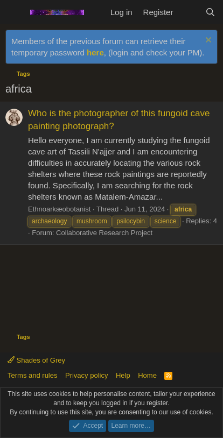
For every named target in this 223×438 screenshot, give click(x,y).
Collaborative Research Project (104, 233)
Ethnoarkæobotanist (59, 209)
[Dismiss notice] (207, 41)
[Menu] (14, 12)
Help (123, 375)
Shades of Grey (36, 360)
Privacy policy (86, 375)
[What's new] (188, 12)
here (95, 52)
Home (147, 375)
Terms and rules (32, 375)
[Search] (210, 12)
